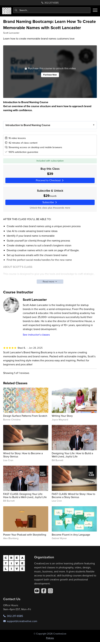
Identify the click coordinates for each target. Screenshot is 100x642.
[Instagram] (50, 590)
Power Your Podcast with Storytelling (24, 534)
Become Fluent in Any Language (71, 534)
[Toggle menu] (95, 10)
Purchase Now (50, 74)
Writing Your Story (62, 416)
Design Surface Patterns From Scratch (25, 416)
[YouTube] (37, 590)
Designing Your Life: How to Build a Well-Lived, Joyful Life (72, 454)
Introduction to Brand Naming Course (28, 125)
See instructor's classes (36, 334)
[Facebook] (43, 590)
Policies (50, 638)
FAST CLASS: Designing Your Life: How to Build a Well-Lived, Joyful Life (25, 495)
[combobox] (51, 10)
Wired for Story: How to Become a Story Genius (23, 454)
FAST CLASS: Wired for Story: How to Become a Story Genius (73, 495)
